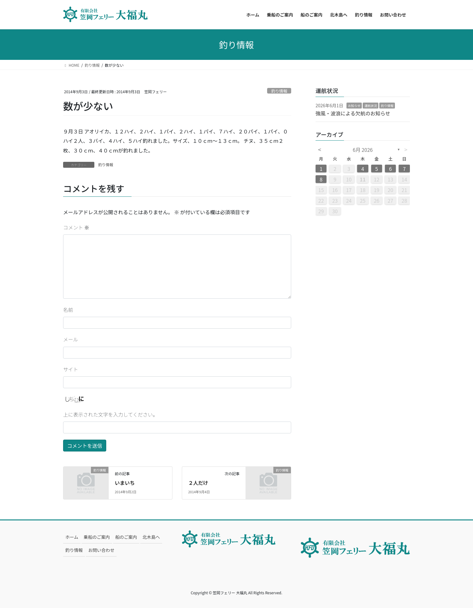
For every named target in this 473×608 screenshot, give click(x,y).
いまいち (125, 482)
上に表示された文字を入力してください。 (110, 414)
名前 (68, 309)
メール (70, 339)
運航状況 (370, 105)
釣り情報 (279, 91)
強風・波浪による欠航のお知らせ (353, 113)
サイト (70, 369)
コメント (76, 227)
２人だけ (198, 482)
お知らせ (354, 105)
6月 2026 (363, 149)
